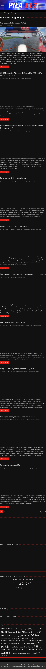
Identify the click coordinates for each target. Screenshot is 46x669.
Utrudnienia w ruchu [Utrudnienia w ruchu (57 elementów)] (35, 650)
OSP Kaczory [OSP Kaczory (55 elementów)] (23, 638)
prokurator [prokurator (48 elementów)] (30, 647)
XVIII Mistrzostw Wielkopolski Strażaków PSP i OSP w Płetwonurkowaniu (21, 74)
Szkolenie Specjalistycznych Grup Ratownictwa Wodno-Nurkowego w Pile (22, 126)
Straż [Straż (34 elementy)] (26, 650)
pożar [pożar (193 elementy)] (23, 646)
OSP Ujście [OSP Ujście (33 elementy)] (37, 640)
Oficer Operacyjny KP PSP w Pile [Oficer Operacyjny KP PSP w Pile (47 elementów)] (19, 636)
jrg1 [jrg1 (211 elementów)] (36, 628)
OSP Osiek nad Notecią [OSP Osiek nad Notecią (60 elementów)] (16, 640)
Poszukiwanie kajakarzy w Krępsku (13, 178)
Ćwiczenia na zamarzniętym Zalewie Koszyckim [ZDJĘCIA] (23, 274)
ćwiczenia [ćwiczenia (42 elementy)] (4, 655)
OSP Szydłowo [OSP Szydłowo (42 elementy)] (29, 640)
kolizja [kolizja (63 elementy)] (27, 632)
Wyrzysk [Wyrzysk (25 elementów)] (26, 653)
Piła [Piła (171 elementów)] (39, 643)
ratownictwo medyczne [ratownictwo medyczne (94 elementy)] (14, 649)
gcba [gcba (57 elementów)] (29, 629)
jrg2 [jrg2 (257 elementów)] (7, 631)
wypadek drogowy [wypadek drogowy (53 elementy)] (17, 653)
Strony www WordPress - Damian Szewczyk (26, 665)
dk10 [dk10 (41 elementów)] (17, 629)
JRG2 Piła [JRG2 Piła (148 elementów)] (20, 631)
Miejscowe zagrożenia (33, 181)
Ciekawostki (13, 78)
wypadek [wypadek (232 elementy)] (6, 652)
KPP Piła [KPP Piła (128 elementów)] (34, 632)
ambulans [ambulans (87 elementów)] (5, 628)
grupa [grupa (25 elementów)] (32, 629)
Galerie (18, 78)
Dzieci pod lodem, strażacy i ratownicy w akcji (18, 416)
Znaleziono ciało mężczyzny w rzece (14, 226)
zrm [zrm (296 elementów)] (37, 652)
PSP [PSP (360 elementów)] (36, 646)
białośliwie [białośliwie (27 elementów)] (12, 629)
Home (2, 13)
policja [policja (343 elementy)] (5, 646)
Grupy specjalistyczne (17, 25)
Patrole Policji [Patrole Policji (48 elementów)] (32, 643)
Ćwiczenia (20, 131)
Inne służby (24, 181)
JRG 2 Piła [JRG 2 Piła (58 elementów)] (12, 632)
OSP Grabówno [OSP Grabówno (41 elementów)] (14, 638)
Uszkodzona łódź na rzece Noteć (13, 22)
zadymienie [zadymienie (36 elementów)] (31, 653)
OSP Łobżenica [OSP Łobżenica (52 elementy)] (23, 643)
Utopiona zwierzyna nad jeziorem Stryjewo (17, 368)
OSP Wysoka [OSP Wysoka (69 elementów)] (12, 643)
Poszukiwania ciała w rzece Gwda (13, 322)
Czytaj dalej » (4, 66)
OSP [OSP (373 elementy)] (33, 635)
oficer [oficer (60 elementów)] (7, 636)
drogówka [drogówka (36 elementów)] (22, 629)
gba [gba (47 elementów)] (26, 629)
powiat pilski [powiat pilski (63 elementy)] (14, 647)
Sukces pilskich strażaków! (10, 465)
